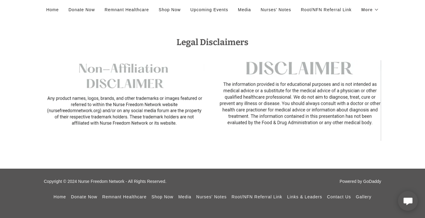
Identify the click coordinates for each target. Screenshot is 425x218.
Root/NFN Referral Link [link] (326, 9)
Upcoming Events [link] (209, 9)
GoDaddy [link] (372, 181)
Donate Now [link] (82, 9)
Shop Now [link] (170, 9)
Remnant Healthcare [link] (127, 9)
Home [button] (60, 196)
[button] (370, 9)
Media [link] (244, 9)
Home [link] (52, 9)
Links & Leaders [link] (304, 196)
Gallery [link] (363, 196)
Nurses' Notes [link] (276, 9)
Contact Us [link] (339, 196)
